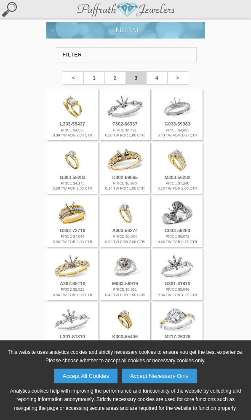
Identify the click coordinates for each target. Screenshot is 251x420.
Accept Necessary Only (159, 376)
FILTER (72, 55)
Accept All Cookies (86, 376)
